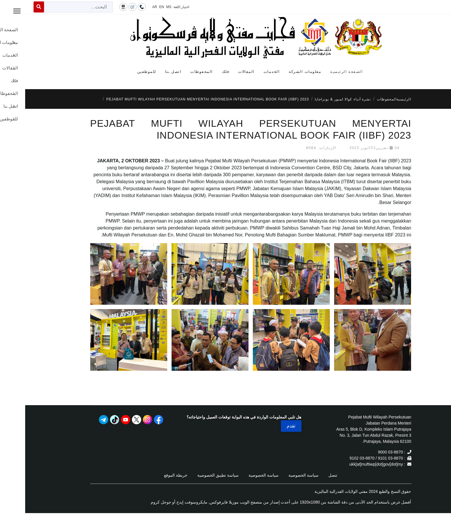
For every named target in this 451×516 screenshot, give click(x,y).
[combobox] (53, 6)
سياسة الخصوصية (278, 475)
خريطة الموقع (150, 475)
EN (136, 7)
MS (143, 7)
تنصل (307, 475)
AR (129, 7)
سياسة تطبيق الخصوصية (192, 475)
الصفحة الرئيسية (321, 71)
